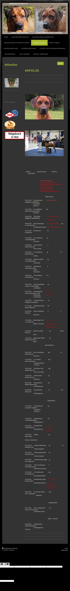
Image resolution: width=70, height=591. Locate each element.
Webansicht (64, 550)
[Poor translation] (7, 564)
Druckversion (7, 548)
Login (66, 548)
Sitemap (15, 548)
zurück (60, 63)
